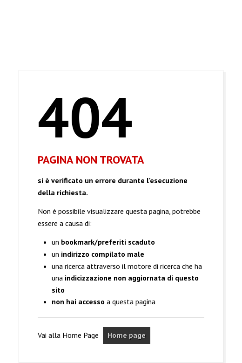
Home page (127, 335)
